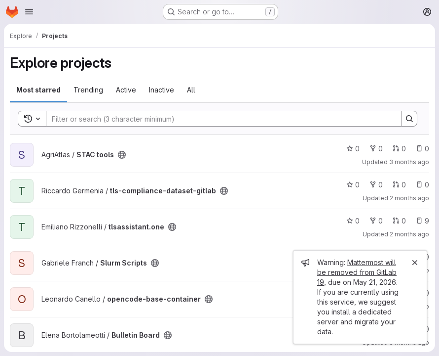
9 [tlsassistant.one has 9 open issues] (422, 221)
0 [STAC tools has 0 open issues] (422, 148)
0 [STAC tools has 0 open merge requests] (399, 148)
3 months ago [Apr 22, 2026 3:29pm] (409, 162)
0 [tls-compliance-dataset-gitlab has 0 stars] (353, 184)
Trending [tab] (88, 90)
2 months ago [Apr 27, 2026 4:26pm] (409, 198)
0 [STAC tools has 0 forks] (376, 148)
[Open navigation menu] (29, 12)
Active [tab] (126, 90)
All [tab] (191, 90)
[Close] (415, 262)
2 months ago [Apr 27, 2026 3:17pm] (409, 234)
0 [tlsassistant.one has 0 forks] (376, 221)
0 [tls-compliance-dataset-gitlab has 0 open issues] (422, 184)
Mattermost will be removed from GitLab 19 (357, 272)
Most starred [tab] (38, 90)
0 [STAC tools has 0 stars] (353, 148)
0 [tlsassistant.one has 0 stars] (353, 221)
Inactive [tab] (161, 90)
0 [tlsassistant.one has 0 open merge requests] (399, 221)
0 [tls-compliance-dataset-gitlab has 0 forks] (376, 184)
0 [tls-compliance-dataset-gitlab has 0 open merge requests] (399, 184)
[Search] (219, 119)
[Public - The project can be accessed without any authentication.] (122, 155)
